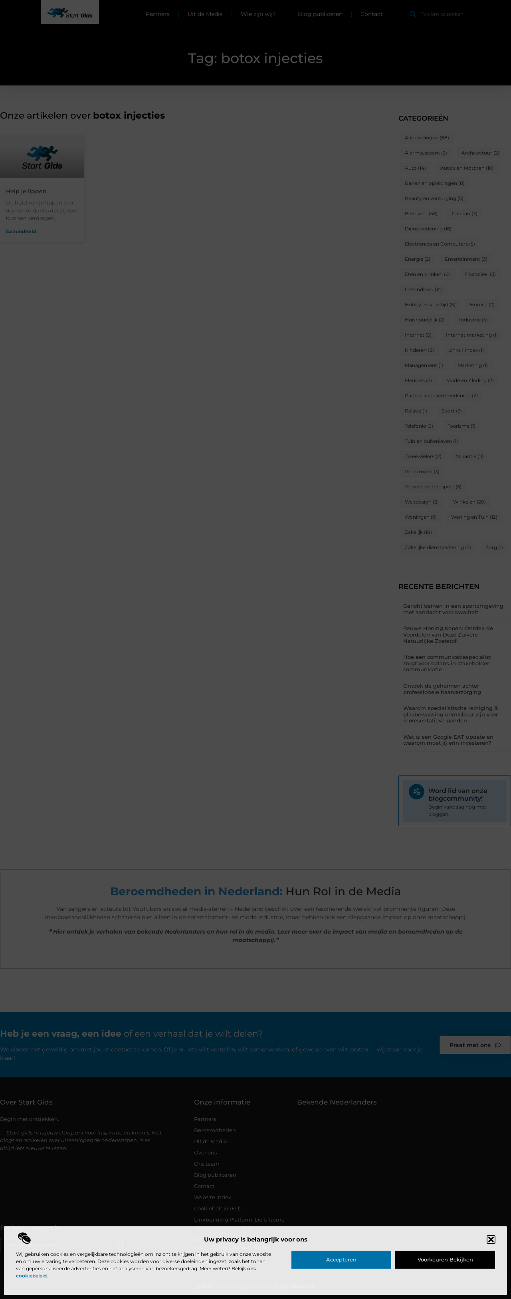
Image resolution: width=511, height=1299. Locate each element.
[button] (491, 1239)
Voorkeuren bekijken (445, 1259)
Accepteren (341, 1259)
